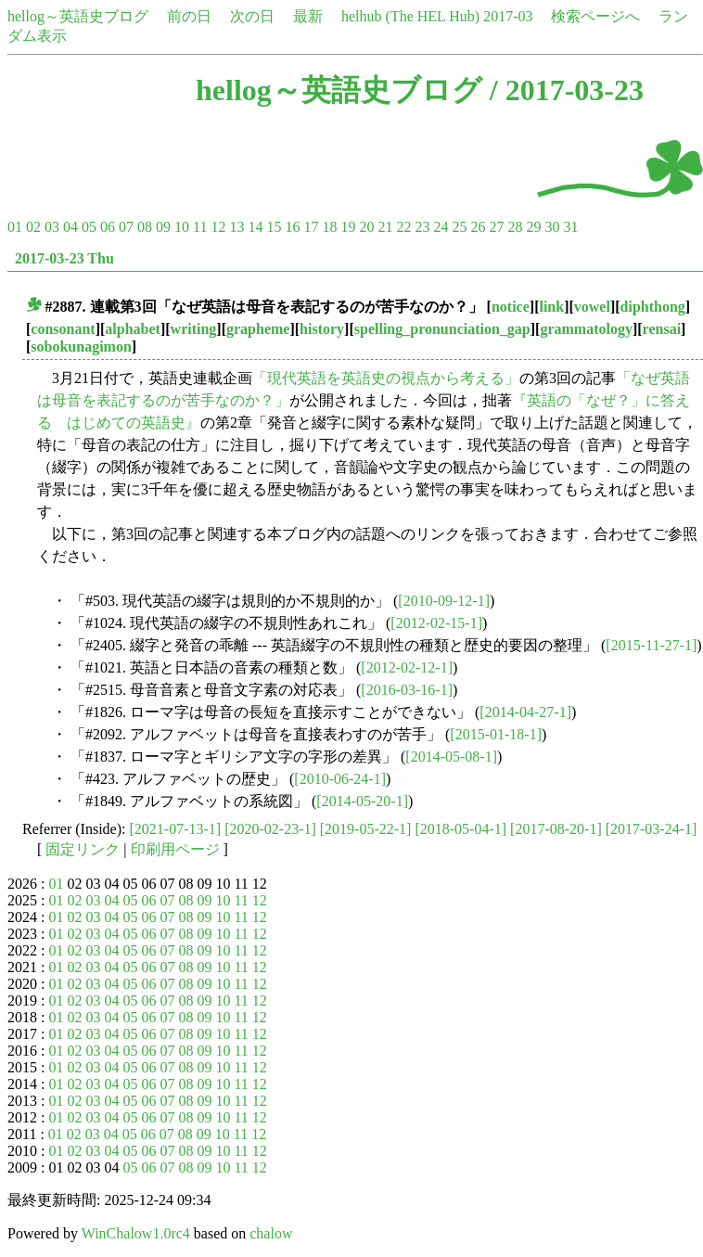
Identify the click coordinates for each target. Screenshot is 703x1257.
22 (403, 227)
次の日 (252, 16)
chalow (270, 1233)
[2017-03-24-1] (651, 829)
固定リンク (82, 849)
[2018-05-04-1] (460, 829)
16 (292, 227)
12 (218, 227)
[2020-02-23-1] (270, 829)
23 (422, 227)
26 (477, 227)
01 (14, 227)
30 (551, 227)
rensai (662, 329)
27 (496, 227)
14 (255, 227)
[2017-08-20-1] (556, 829)
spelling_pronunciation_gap (442, 329)
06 (107, 227)
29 (533, 227)
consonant (63, 329)
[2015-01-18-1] (496, 734)
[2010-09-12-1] (444, 601)
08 (144, 227)
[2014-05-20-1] (362, 801)
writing (194, 329)
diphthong (652, 306)
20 (366, 227)
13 (236, 227)
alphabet (132, 329)
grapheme (257, 329)
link (551, 306)
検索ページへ (595, 16)
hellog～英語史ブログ (77, 16)
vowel (592, 306)
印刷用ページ (175, 849)
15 (273, 227)
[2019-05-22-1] (366, 829)
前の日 (189, 16)
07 (126, 227)
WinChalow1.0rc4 (136, 1233)
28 (514, 227)
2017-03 (507, 16)
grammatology (586, 329)
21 (384, 227)
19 (347, 227)
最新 (308, 16)
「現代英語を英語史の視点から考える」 (385, 378)
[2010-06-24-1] (340, 779)
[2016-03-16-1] (407, 690)
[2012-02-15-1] (436, 623)
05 (89, 227)
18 (329, 227)
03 (52, 227)
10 (181, 227)
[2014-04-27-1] (525, 712)
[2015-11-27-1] (651, 645)
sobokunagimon (81, 346)
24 (440, 227)
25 (459, 227)
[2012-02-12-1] (407, 667)
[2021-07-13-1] (176, 829)
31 (570, 227)
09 (163, 227)
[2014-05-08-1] (451, 756)
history (322, 329)
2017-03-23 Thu (64, 258)
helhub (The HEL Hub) (410, 16)
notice (511, 306)
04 (70, 227)
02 (33, 227)
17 (310, 227)
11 (200, 227)
